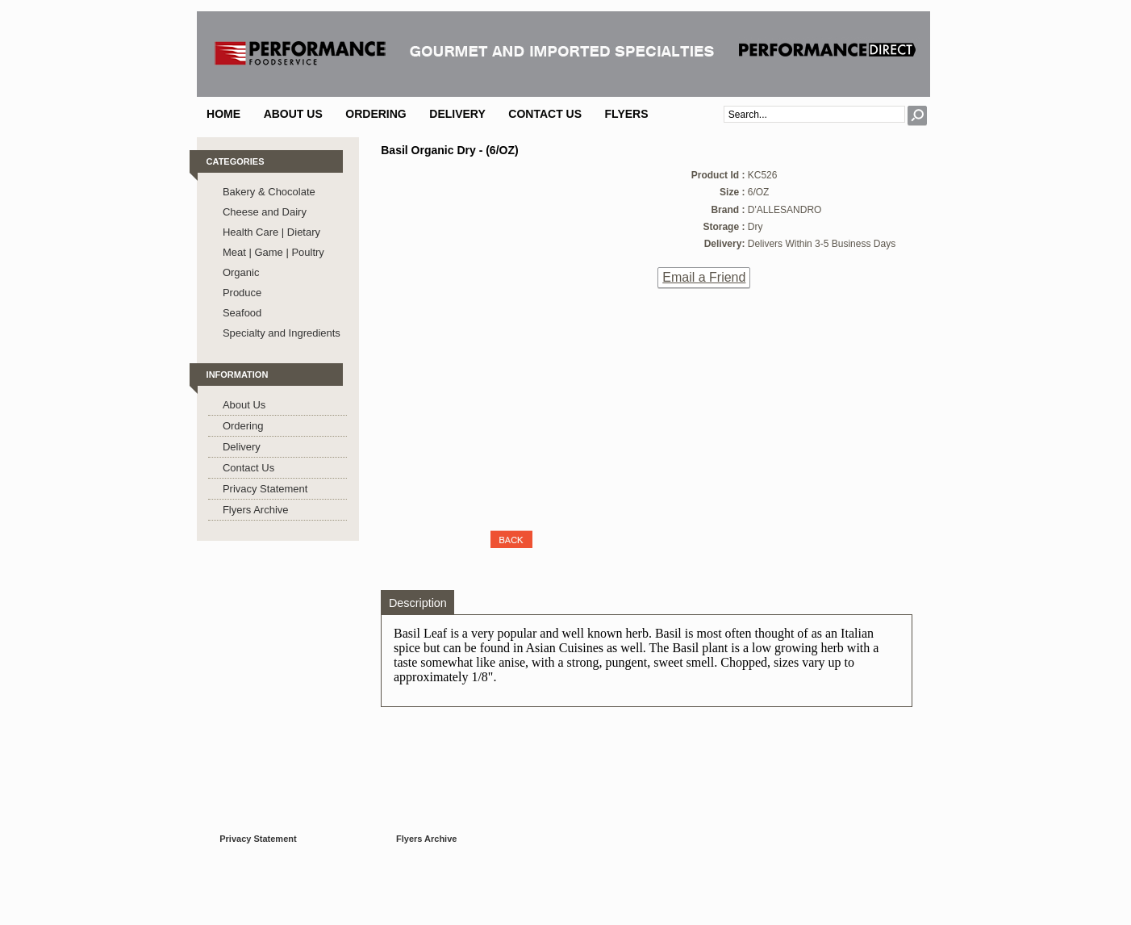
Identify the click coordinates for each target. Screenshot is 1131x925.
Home (223, 113)
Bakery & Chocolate (269, 192)
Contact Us (545, 113)
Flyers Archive (256, 510)
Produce (242, 293)
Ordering (375, 113)
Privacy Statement (265, 489)
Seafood (242, 313)
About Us (293, 113)
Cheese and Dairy (265, 212)
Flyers (627, 113)
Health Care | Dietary (271, 232)
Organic (241, 272)
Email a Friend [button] (703, 277)
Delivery (457, 113)
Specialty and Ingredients (281, 333)
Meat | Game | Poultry (273, 252)
